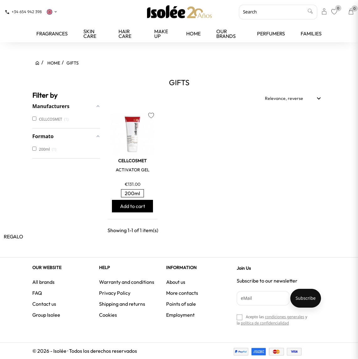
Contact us (44, 304)
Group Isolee (46, 315)
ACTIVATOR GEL (133, 170)
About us (175, 282)
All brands (43, 282)
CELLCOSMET (132, 161)
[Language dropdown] (52, 11)
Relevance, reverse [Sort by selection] (294, 98)
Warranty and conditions (126, 282)
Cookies (108, 315)
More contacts (182, 293)
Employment (180, 315)
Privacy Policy (114, 293)
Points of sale (181, 304)
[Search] (278, 12)
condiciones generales (284, 317)
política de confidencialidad (265, 323)
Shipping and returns (122, 304)
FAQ (37, 293)
